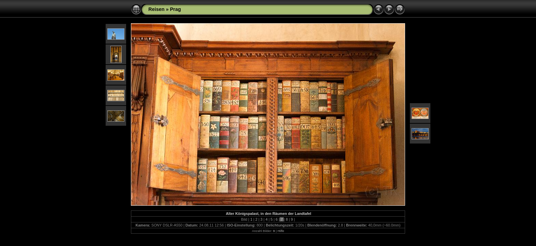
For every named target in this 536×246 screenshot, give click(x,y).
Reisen (156, 9)
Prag (175, 9)
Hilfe (281, 231)
